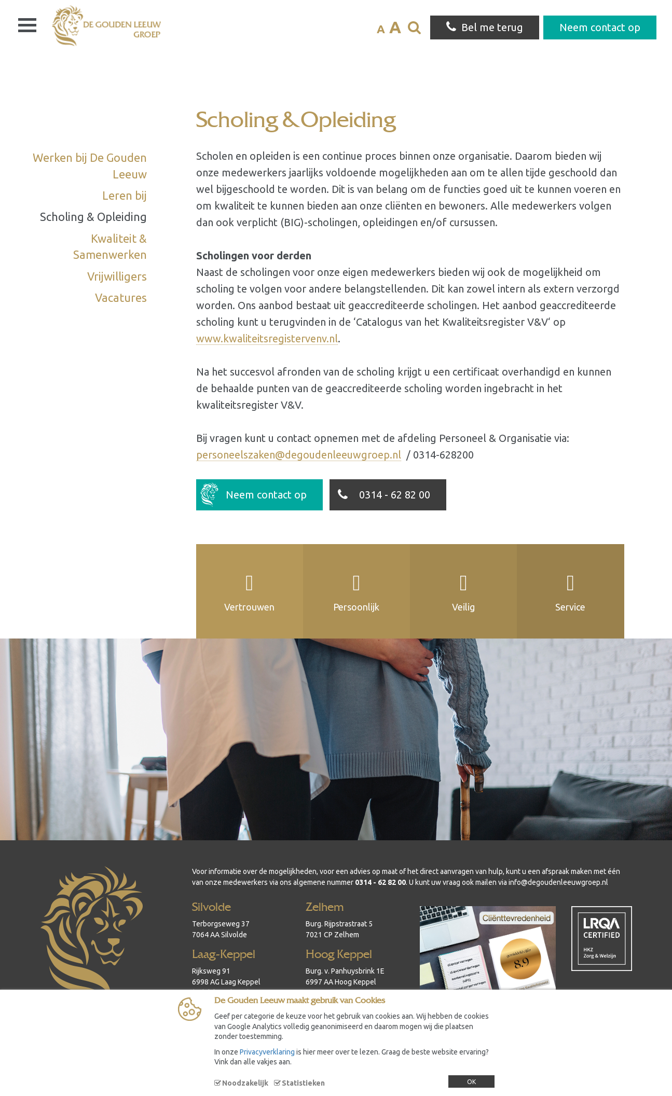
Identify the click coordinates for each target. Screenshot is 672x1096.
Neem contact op (253, 494)
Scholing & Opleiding (93, 216)
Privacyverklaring (267, 1052)
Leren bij (124, 195)
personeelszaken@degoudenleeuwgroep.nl (298, 455)
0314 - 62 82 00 (382, 499)
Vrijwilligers (117, 276)
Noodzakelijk (245, 1083)
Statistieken (303, 1083)
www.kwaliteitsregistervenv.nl (267, 338)
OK (471, 1081)
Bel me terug (484, 26)
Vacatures (121, 297)
